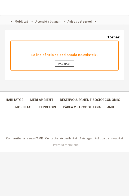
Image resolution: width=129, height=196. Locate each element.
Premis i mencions (65, 145)
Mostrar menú (7, 4)
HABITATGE (14, 99)
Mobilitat (21, 21)
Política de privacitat (109, 138)
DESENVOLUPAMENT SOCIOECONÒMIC (90, 99)
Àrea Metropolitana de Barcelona (40, 127)
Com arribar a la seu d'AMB (24, 138)
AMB (110, 107)
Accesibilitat (68, 138)
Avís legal (86, 138)
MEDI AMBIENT (41, 99)
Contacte (51, 138)
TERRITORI (47, 107)
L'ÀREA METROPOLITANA (82, 107)
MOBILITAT (23, 107)
